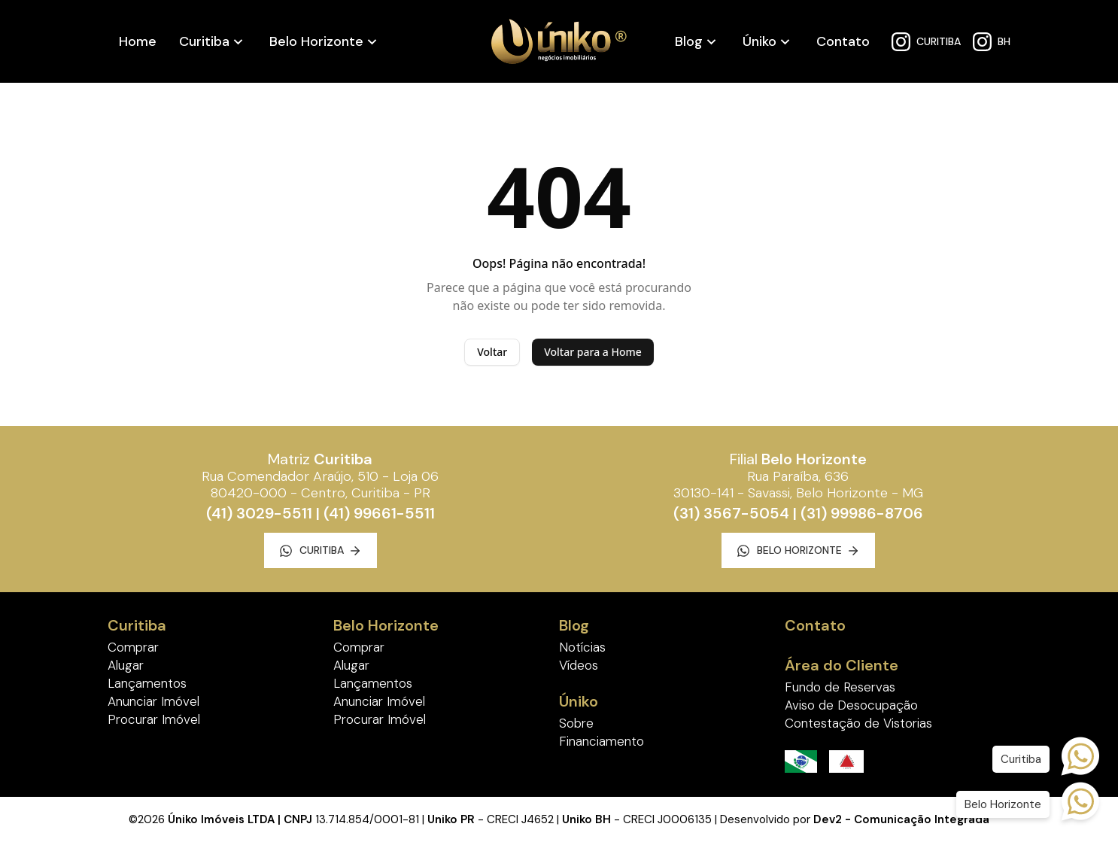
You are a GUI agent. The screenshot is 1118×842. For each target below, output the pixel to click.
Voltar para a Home (593, 352)
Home (137, 41)
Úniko (759, 41)
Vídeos (578, 665)
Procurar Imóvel (154, 719)
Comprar (133, 647)
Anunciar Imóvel (153, 701)
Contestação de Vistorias (858, 723)
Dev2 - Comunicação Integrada (901, 819)
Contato (843, 41)
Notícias (582, 647)
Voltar (492, 352)
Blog (689, 41)
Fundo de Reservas (840, 687)
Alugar (126, 665)
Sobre (576, 723)
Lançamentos (147, 683)
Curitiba (204, 41)
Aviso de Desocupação (851, 705)
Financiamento (601, 741)
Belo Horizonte (316, 41)
